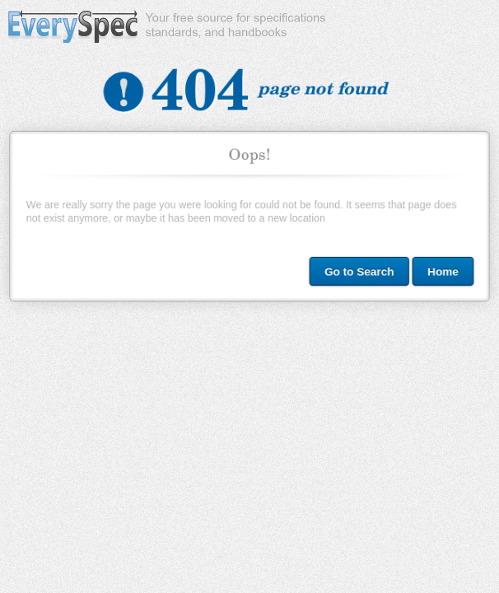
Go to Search (358, 270)
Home (440, 270)
